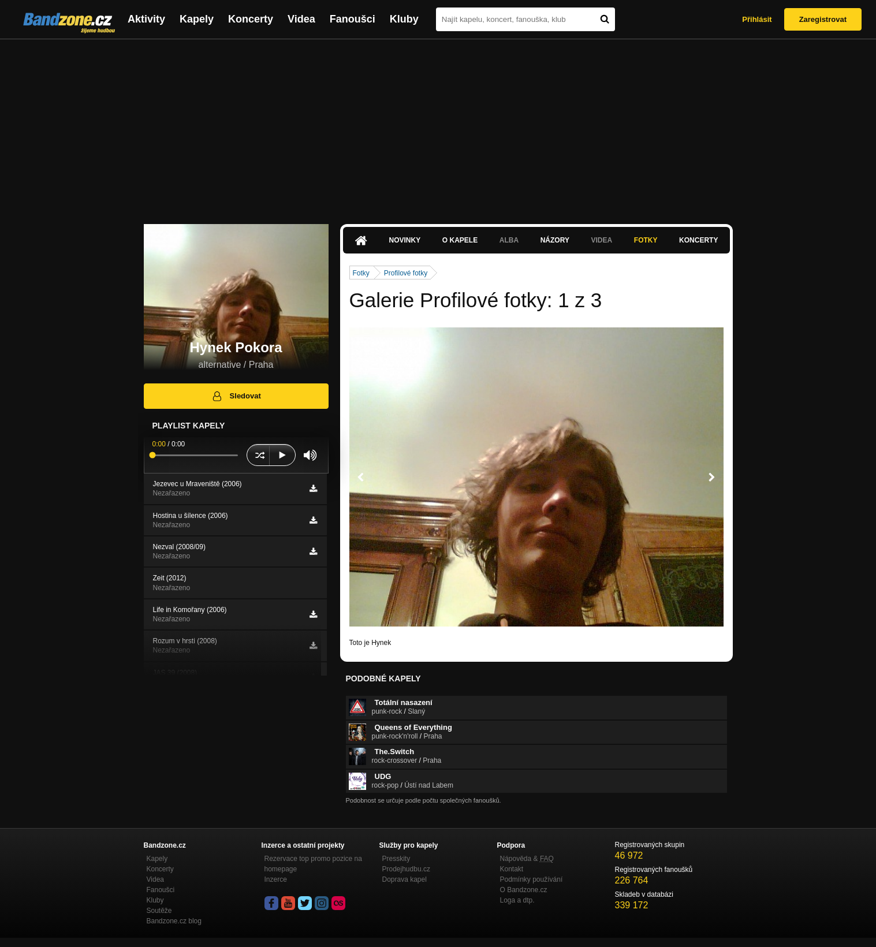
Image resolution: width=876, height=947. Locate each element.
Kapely (197, 19)
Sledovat (236, 396)
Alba (509, 240)
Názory (554, 240)
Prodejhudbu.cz (406, 869)
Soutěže (159, 911)
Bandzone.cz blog (174, 921)
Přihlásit (756, 19)
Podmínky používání (531, 879)
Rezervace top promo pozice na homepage (313, 864)
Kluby (404, 19)
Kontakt (512, 869)
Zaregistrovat (823, 19)
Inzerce (275, 879)
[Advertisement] (438, 126)
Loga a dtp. (517, 900)
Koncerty (250, 19)
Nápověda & (527, 859)
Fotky (646, 240)
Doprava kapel (404, 879)
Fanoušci (352, 19)
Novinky (405, 240)
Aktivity (146, 19)
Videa (301, 19)
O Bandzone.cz (523, 890)
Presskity (396, 859)
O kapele (460, 240)
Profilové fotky (405, 273)
